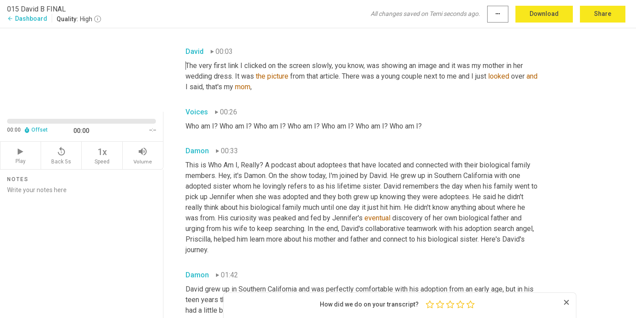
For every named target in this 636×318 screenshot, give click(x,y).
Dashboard (27, 18)
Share (602, 13)
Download (544, 13)
